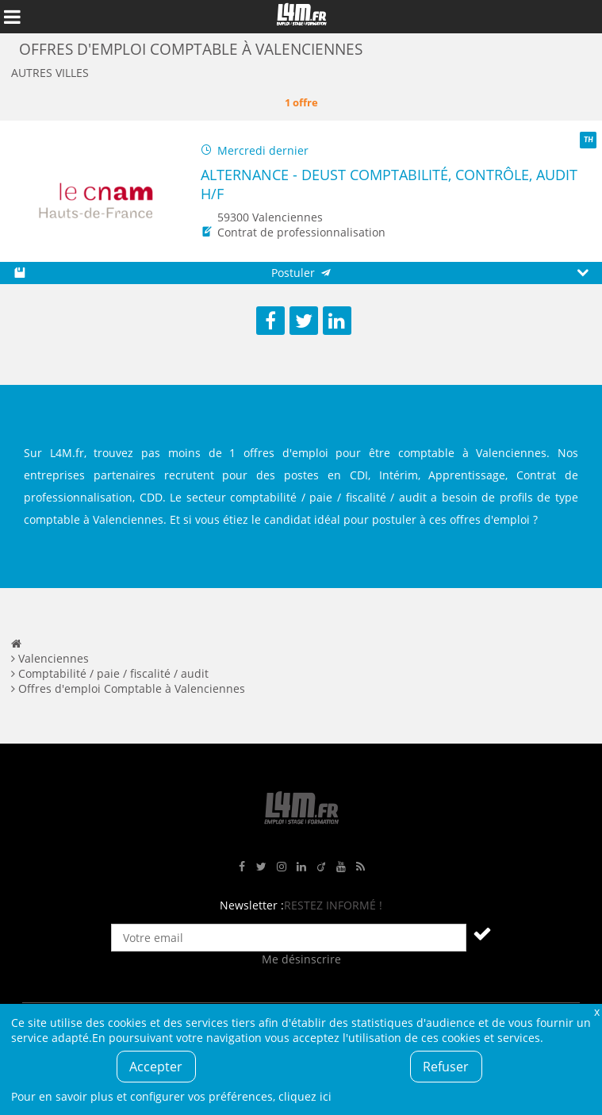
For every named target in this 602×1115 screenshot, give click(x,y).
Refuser (446, 1066)
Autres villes (50, 72)
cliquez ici (305, 1096)
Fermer (596, 1011)
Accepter (155, 1066)
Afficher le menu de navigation (12, 16)
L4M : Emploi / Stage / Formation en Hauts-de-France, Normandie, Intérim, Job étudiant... (301, 16)
